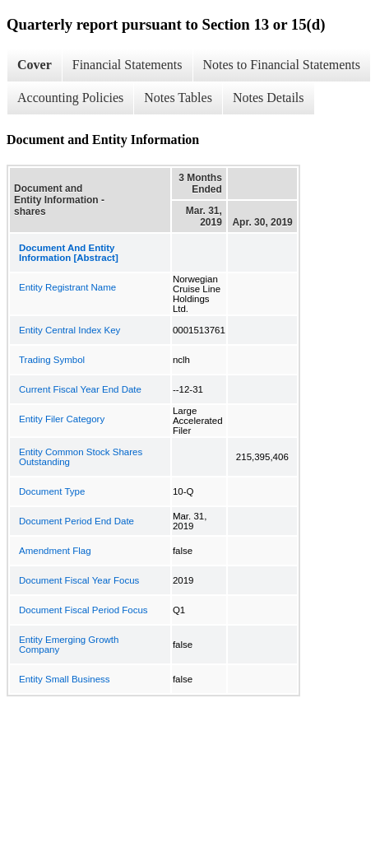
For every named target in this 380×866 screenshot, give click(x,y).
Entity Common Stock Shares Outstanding (80, 457)
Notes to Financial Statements (282, 65)
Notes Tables (178, 98)
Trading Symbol (52, 360)
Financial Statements (127, 65)
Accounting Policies (70, 98)
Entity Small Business (64, 679)
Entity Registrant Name (67, 287)
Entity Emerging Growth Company (68, 644)
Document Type (52, 491)
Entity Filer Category (61, 419)
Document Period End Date (76, 521)
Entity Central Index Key (69, 330)
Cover (34, 65)
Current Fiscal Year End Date (80, 389)
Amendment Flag (55, 551)
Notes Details (268, 98)
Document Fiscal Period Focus (83, 610)
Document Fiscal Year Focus (79, 580)
